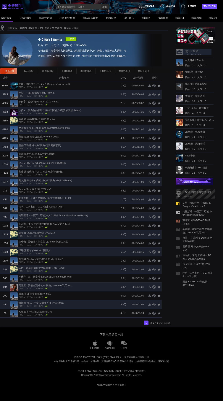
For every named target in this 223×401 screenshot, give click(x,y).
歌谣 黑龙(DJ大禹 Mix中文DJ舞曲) (37, 154)
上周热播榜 (66, 71)
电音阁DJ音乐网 (28, 28)
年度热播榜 (124, 71)
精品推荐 (28, 71)
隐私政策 (97, 371)
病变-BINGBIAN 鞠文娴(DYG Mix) (37, 233)
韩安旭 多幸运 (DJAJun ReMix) (35, 311)
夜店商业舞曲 (67, 18)
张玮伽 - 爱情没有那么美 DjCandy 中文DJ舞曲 (43, 241)
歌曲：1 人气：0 (200, 122)
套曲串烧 (111, 18)
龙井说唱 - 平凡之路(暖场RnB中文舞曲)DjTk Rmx (45, 197)
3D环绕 (146, 18)
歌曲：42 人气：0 (195, 75)
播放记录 (170, 6)
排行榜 (213, 18)
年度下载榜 (143, 71)
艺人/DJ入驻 (209, 6)
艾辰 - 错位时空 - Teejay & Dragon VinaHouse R (44, 84)
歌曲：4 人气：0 (197, 111)
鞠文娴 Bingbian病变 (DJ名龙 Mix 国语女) (41, 259)
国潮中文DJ (45, 18)
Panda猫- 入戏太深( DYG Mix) (35, 189)
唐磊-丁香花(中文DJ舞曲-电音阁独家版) (40, 145)
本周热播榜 (47, 71)
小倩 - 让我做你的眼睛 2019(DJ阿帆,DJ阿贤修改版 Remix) (50, 110)
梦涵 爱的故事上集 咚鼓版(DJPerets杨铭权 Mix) (44, 127)
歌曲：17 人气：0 (196, 87)
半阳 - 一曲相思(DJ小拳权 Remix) (37, 92)
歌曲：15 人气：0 (195, 146)
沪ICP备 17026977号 (84, 357)
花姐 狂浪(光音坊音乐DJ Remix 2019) (39, 136)
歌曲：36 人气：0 (195, 99)
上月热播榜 (105, 71)
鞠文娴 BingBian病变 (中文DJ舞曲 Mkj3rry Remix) (45, 180)
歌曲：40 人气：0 (195, 134)
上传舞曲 (191, 6)
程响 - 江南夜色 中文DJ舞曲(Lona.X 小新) (41, 206)
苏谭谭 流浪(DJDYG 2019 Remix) (37, 119)
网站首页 (6, 17)
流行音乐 (129, 18)
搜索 (104, 6)
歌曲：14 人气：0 (195, 158)
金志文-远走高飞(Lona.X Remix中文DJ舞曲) (42, 162)
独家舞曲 (25, 18)
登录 (152, 6)
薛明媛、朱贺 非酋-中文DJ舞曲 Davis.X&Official (44, 224)
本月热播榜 (86, 71)
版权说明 (108, 371)
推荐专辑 (196, 18)
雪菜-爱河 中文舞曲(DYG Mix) (35, 294)
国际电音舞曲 (90, 18)
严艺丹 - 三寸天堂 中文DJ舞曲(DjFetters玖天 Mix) (45, 276)
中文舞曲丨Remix (61, 28)
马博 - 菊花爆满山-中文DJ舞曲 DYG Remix (41, 268)
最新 (76, 28)
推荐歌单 (163, 18)
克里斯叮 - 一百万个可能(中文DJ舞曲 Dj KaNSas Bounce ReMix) (53, 215)
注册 (147, 6)
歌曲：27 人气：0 (195, 63)
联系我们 (119, 371)
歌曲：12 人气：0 (196, 170)
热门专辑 (44, 28)
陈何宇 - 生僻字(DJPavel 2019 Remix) (39, 101)
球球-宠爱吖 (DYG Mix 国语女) (35, 250)
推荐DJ (179, 18)
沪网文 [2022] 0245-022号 (109, 357)
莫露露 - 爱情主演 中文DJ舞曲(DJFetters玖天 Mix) (45, 285)
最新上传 (9, 71)
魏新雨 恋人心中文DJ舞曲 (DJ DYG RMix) (41, 303)
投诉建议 (129, 371)
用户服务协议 (84, 371)
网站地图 (140, 371)
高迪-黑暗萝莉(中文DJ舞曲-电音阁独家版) (41, 171)
